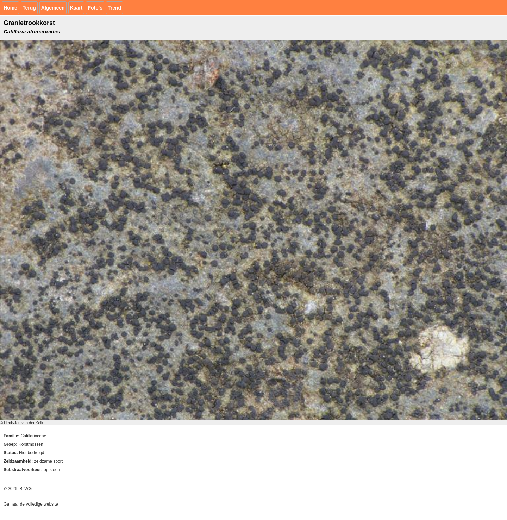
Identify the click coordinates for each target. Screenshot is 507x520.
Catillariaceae (33, 435)
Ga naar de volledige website (31, 504)
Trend (114, 8)
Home (10, 8)
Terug (29, 8)
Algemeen (53, 8)
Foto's (95, 8)
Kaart (76, 8)
